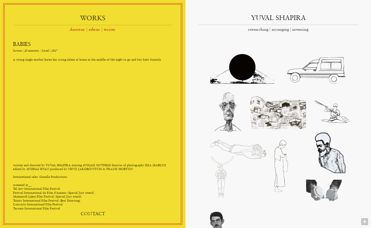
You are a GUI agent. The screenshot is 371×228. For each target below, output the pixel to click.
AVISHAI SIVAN (37, 169)
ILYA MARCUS (155, 165)
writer (110, 29)
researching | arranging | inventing (278, 29)
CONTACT (93, 213)
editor (94, 29)
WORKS (93, 18)
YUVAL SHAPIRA (278, 17)
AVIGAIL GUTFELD (97, 165)
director (77, 29)
